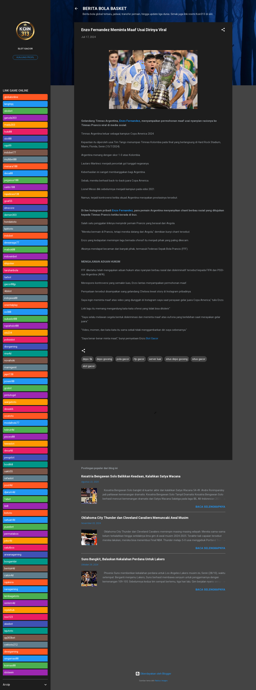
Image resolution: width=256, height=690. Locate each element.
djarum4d (9, 492)
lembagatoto (11, 596)
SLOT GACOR (25, 48)
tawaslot (9, 443)
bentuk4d (9, 568)
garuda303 (10, 117)
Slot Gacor (152, 338)
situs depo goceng (177, 359)
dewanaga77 (11, 242)
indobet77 (10, 152)
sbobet (8, 111)
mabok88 (9, 249)
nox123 (8, 617)
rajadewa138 (11, 194)
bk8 (6, 506)
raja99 (7, 145)
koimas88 (10, 665)
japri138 (8, 374)
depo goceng (104, 359)
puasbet (9, 526)
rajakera (9, 582)
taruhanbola (11, 270)
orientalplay (11, 305)
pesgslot (9, 457)
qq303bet (9, 637)
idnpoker (9, 263)
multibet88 (10, 159)
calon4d (9, 575)
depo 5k (87, 359)
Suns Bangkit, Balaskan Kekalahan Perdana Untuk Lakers (123, 559)
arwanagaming (12, 554)
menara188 (10, 166)
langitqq (8, 104)
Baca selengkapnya (210, 506)
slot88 (8, 138)
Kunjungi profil (25, 57)
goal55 (8, 201)
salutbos (9, 547)
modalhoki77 (11, 422)
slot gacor (89, 366)
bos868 (8, 464)
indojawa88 (10, 298)
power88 (9, 381)
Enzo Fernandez (129, 120)
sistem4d (9, 603)
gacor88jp (10, 284)
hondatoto (10, 221)
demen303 (10, 214)
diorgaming (10, 346)
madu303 (9, 124)
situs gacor (198, 359)
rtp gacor (139, 359)
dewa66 (8, 409)
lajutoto (8, 630)
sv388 (7, 312)
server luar (155, 359)
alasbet (8, 623)
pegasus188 (11, 180)
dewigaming (11, 651)
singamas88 (11, 658)
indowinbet (10, 256)
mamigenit (10, 367)
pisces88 (9, 436)
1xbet (7, 499)
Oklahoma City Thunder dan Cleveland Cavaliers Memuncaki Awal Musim (134, 518)
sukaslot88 (10, 318)
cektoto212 (11, 644)
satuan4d (9, 519)
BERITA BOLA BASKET (105, 8)
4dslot (8, 291)
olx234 (8, 332)
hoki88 (8, 131)
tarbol (7, 277)
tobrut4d (9, 429)
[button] (223, 30)
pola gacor (123, 359)
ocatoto (9, 416)
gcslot (8, 388)
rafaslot (9, 478)
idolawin (9, 672)
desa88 (8, 173)
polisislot (9, 339)
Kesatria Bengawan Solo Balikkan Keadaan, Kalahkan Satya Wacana (130, 476)
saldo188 (9, 187)
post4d (8, 485)
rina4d (7, 353)
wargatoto (10, 402)
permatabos (11, 533)
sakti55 (8, 471)
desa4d (8, 450)
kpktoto (8, 228)
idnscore (9, 208)
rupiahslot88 (11, 325)
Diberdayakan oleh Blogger (153, 673)
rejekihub (9, 610)
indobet (8, 235)
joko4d (8, 540)
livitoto (8, 513)
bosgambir (10, 561)
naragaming (11, 589)
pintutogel (10, 395)
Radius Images (161, 681)
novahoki (9, 360)
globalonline (11, 97)
